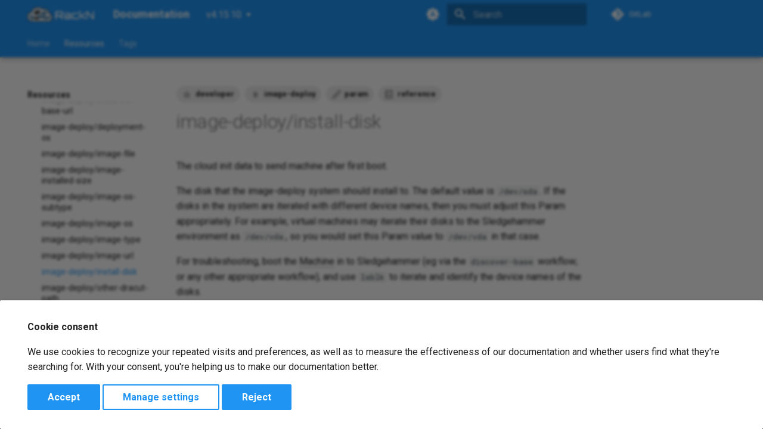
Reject (256, 397)
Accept (64, 397)
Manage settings (161, 397)
